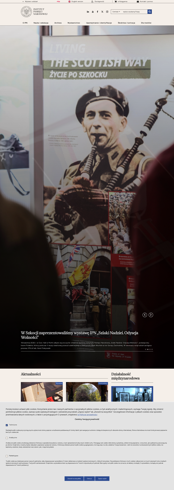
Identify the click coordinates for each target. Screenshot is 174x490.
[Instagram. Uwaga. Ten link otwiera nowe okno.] (107, 12)
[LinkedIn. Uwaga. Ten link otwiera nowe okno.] (88, 12)
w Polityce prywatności (87, 415)
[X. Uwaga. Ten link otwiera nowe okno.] (102, 12)
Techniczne (13, 425)
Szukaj (149, 12)
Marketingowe (13, 456)
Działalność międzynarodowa (125, 376)
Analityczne (13, 437)
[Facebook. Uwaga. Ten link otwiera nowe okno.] (97, 12)
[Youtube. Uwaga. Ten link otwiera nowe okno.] (93, 12)
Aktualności (31, 374)
